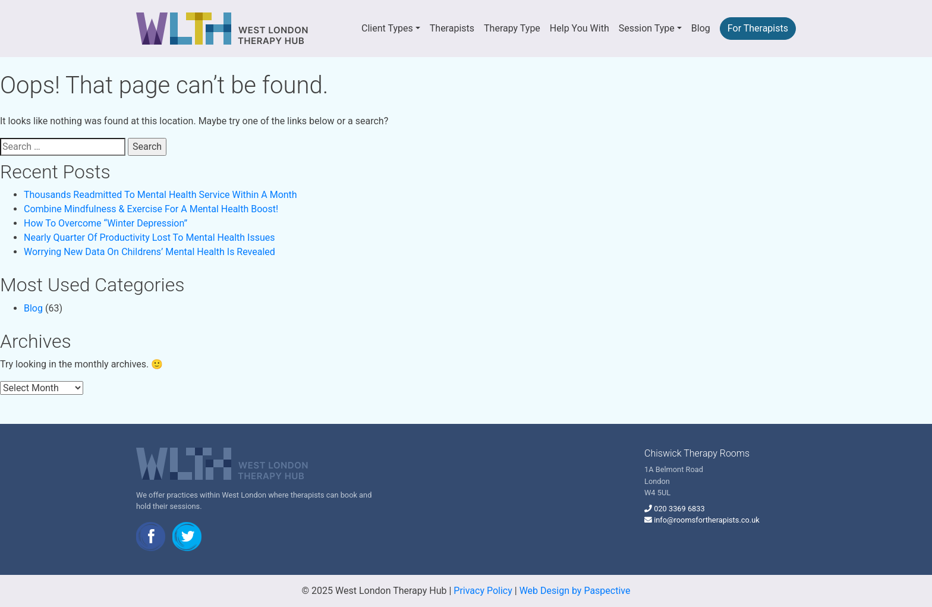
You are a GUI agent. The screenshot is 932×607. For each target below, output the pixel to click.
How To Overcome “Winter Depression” (105, 223)
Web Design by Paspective (575, 590)
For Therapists (758, 28)
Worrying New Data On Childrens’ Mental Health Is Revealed (149, 251)
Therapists (452, 28)
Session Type (647, 28)
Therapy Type (512, 28)
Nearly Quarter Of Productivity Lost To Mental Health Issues (149, 237)
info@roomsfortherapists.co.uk (707, 519)
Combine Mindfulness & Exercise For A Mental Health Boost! (151, 209)
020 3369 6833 (679, 508)
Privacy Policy (483, 590)
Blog (700, 28)
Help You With (579, 28)
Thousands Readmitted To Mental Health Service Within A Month (160, 194)
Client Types (387, 28)
